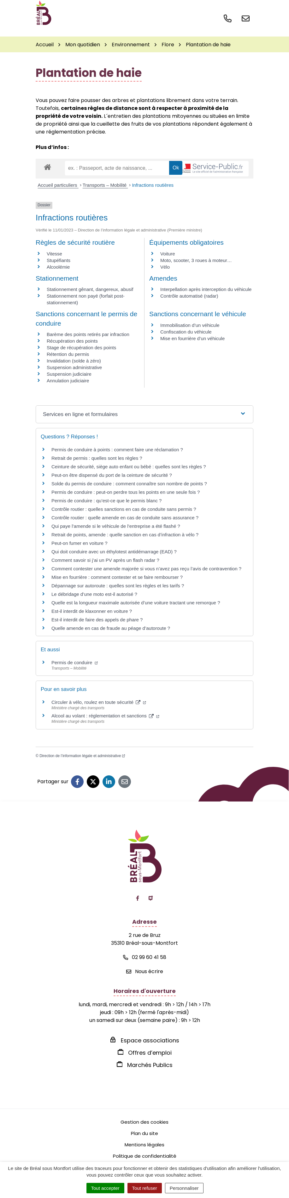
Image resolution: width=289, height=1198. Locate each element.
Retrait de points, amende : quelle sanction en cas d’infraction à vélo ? (124, 534)
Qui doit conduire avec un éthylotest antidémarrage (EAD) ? (114, 551)
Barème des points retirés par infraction (88, 334)
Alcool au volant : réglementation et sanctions (105, 715)
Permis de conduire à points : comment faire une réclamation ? (117, 449)
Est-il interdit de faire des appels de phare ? (97, 619)
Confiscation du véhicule (186, 331)
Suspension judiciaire (69, 374)
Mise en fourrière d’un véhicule (192, 338)
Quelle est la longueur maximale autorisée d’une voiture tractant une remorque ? (135, 602)
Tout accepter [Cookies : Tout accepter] (105, 1188)
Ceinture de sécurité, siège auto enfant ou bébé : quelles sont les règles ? (128, 466)
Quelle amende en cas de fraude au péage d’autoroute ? (110, 628)
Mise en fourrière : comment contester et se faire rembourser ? (117, 577)
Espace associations (150, 1040)
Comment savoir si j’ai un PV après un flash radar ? (105, 560)
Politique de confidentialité (144, 1156)
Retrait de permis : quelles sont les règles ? (96, 458)
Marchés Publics (150, 1065)
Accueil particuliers (58, 185)
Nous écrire (144, 971)
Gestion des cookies (144, 1122)
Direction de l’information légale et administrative (82, 756)
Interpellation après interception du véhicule (205, 289)
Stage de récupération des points (81, 347)
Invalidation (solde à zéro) (74, 360)
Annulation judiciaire (68, 380)
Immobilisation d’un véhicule (190, 325)
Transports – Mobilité (105, 185)
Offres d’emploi (150, 1053)
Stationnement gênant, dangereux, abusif (90, 289)
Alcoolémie (58, 267)
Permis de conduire (74, 662)
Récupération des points (72, 341)
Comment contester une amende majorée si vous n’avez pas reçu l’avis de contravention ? (146, 568)
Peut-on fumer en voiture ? (79, 543)
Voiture (167, 253)
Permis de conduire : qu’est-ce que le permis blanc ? (106, 500)
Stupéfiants (58, 260)
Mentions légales (144, 1144)
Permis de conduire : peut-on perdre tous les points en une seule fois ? (125, 492)
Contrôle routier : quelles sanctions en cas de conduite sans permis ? (123, 509)
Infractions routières (153, 185)
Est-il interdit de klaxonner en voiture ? (91, 611)
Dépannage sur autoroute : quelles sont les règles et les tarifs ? (117, 585)
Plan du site (144, 1133)
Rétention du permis (68, 354)
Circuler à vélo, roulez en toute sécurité (98, 702)
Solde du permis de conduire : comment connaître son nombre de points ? (129, 483)
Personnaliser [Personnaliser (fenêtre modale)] (184, 1188)
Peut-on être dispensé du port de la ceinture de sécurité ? (111, 475)
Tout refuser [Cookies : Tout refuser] (144, 1188)
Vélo (165, 267)
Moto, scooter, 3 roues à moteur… (196, 260)
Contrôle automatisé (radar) (189, 296)
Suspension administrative (74, 367)
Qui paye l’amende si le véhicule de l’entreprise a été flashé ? (115, 526)
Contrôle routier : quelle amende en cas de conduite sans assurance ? (124, 517)
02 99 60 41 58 (144, 957)
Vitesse (54, 253)
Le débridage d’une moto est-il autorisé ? (94, 594)
